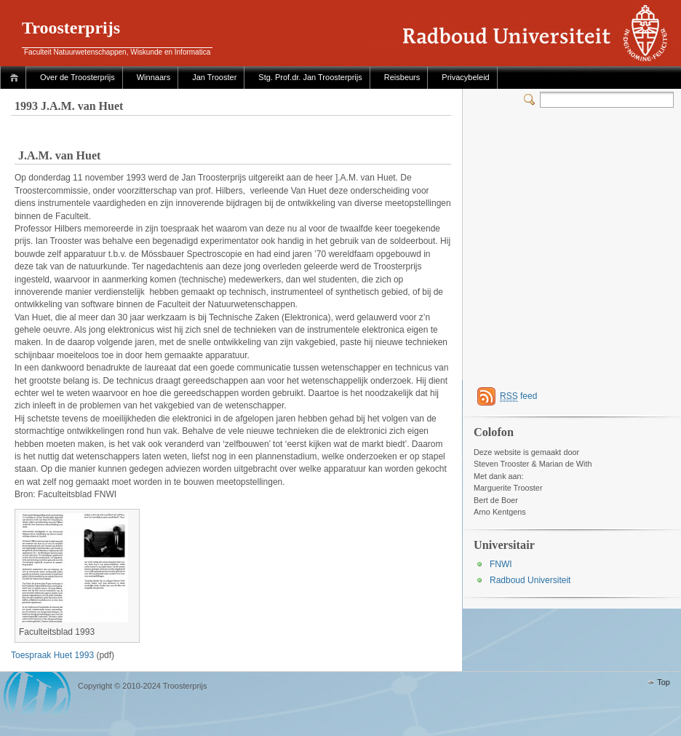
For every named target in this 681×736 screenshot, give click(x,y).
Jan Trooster (214, 77)
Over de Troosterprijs (77, 77)
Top (663, 682)
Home (16, 77)
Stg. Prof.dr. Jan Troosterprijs (310, 77)
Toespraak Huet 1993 (52, 655)
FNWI (501, 564)
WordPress (37, 692)
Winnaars (153, 77)
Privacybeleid (465, 77)
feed (518, 396)
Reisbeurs (402, 77)
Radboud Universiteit (530, 580)
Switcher (532, 100)
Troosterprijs (71, 27)
